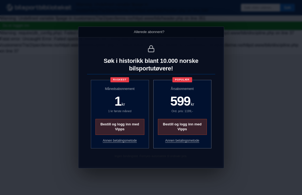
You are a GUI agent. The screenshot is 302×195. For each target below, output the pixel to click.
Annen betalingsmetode (120, 140)
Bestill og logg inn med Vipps (120, 126)
